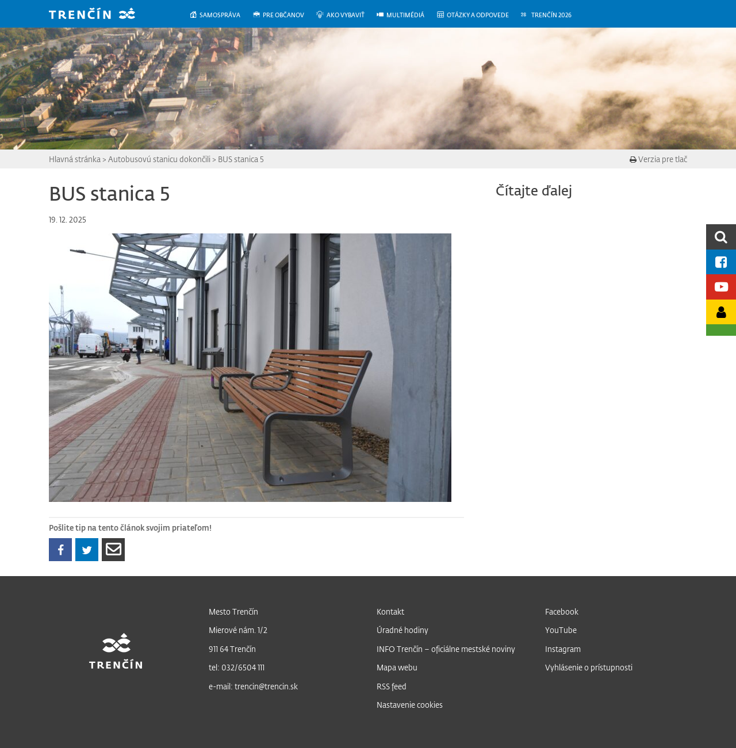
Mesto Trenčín (233, 611)
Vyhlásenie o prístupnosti (588, 667)
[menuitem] (220, 15)
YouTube (561, 630)
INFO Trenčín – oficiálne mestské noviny (446, 649)
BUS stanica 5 (241, 159)
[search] (721, 236)
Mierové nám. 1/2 (238, 630)
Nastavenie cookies (410, 704)
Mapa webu (397, 667)
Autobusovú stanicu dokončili (159, 159)
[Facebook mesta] (721, 262)
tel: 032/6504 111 (236, 667)
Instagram (563, 649)
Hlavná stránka (75, 159)
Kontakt (390, 611)
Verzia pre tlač (658, 159)
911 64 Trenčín (232, 649)
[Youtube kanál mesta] (721, 286)
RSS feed (392, 686)
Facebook (561, 611)
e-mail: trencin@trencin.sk (253, 686)
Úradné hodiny (402, 630)
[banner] (100, 14)
